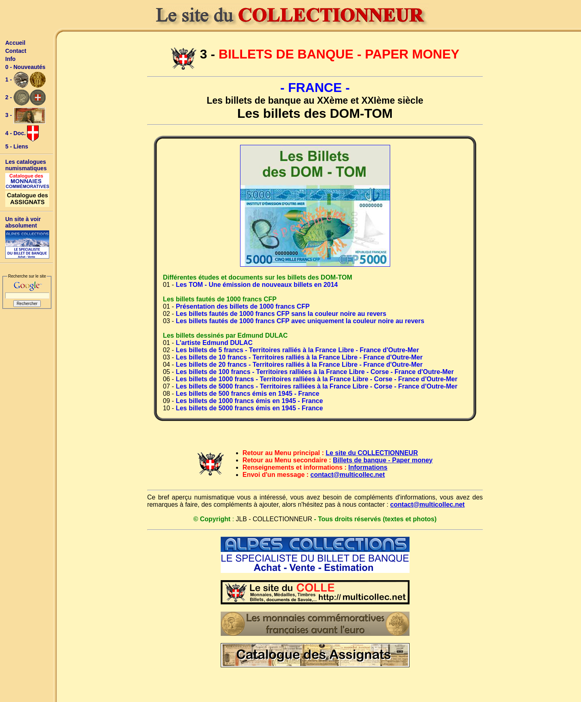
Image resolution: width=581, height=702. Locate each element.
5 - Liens (16, 146)
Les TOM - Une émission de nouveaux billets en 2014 (257, 284)
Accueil (15, 43)
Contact (15, 51)
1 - (25, 80)
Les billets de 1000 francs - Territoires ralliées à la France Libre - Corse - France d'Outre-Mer (317, 379)
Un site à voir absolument (23, 222)
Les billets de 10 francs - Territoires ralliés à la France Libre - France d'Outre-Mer (299, 357)
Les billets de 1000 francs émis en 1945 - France (249, 400)
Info (10, 59)
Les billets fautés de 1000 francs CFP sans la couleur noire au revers (281, 313)
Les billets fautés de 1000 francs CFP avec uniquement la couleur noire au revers (300, 321)
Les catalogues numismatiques (26, 165)
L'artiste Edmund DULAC (214, 342)
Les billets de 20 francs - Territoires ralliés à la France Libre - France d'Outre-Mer (299, 364)
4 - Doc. (22, 133)
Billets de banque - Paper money (383, 460)
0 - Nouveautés (25, 67)
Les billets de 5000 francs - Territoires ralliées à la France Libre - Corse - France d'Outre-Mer (317, 386)
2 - (25, 98)
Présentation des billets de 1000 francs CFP (243, 306)
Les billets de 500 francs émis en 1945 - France (248, 393)
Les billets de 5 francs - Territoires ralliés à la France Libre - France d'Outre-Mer (297, 350)
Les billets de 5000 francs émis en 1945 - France (249, 408)
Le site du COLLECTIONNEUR (372, 452)
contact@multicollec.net (347, 474)
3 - (25, 115)
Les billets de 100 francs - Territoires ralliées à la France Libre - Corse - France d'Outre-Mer (315, 371)
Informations (367, 467)
